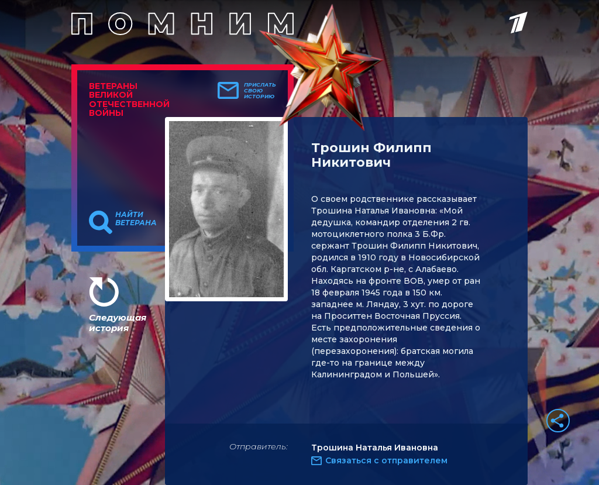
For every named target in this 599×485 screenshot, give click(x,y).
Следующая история (117, 322)
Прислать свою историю (260, 90)
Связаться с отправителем (386, 460)
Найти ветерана (136, 219)
